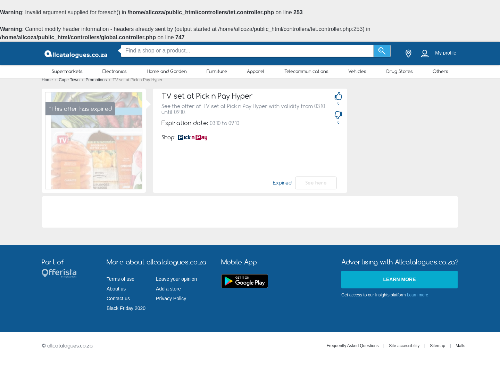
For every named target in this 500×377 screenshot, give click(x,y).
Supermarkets (67, 71)
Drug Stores (399, 71)
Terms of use (120, 279)
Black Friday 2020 (126, 308)
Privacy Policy (171, 298)
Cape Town (70, 79)
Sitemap (437, 345)
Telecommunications (306, 71)
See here (316, 183)
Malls (460, 345)
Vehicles (357, 71)
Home (48, 79)
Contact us (118, 298)
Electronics (114, 71)
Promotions (97, 79)
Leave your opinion (176, 279)
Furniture (217, 71)
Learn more (399, 279)
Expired (282, 183)
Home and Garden (167, 71)
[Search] (382, 51)
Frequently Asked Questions (352, 345)
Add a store (168, 289)
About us (116, 289)
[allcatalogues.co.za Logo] (76, 53)
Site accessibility (404, 345)
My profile (445, 52)
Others (440, 71)
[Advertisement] (427, 137)
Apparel (255, 71)
